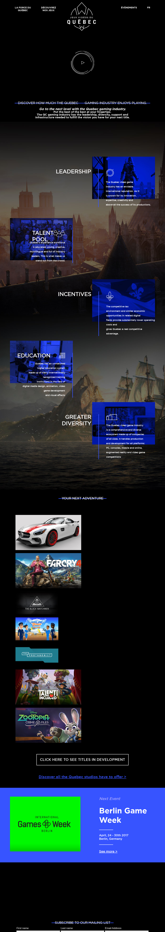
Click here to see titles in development (82, 759)
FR (148, 8)
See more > (108, 851)
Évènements (129, 8)
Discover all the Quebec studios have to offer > (82, 777)
